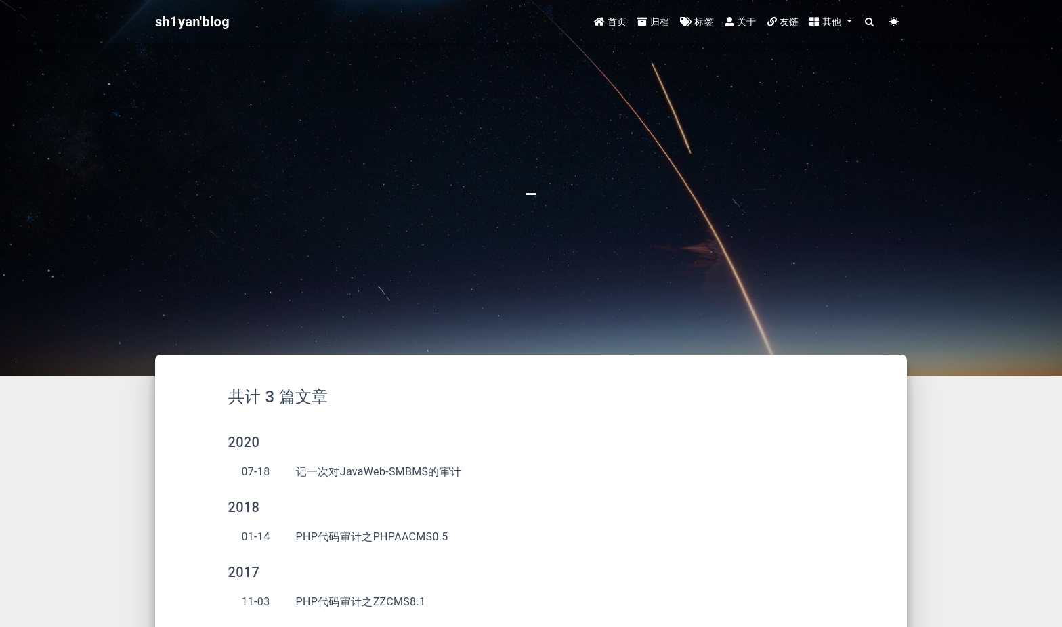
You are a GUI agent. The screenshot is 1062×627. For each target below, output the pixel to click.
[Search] (870, 22)
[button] (830, 22)
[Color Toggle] (894, 22)
